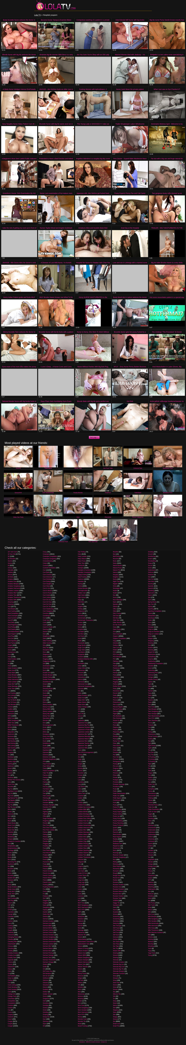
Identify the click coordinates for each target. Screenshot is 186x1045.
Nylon (115, 602)
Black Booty (11, 823)
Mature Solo (82, 964)
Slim (114, 1014)
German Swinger (48, 955)
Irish (79, 691)
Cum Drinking (47, 579)
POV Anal (116, 654)
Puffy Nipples (117, 798)
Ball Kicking (11, 743)
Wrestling (151, 946)
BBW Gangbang (13, 720)
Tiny (149, 750)
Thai (149, 727)
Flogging (45, 843)
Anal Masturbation (13, 631)
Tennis (150, 723)
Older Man (116, 620)
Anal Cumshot (12, 618)
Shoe (114, 976)
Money (80, 1017)
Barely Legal (12, 761)
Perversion (116, 691)
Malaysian (81, 916)
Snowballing (152, 561)
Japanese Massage (84, 736)
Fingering (46, 821)
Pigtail (115, 714)
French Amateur (48, 871)
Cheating (11, 939)
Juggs (80, 759)
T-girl (149, 684)
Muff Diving (116, 556)
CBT (9, 905)
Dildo (44, 638)
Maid (79, 914)
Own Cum (116, 647)
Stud (149, 645)
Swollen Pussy (152, 679)
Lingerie (80, 866)
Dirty (44, 645)
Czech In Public (48, 627)
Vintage (150, 864)
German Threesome (49, 960)
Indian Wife (81, 668)
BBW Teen (11, 723)
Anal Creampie (12, 615)
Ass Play (10, 698)
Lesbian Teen (82, 855)
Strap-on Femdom (154, 631)
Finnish (45, 823)
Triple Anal (151, 807)
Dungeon (46, 695)
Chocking (11, 948)
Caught (10, 930)
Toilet (149, 770)
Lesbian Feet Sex (83, 821)
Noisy (115, 586)
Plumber (115, 736)
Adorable (11, 570)
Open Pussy (117, 629)
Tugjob (150, 814)
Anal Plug (11, 636)
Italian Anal (81, 698)
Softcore (150, 572)
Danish (45, 631)
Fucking (45, 884)
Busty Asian (11, 889)
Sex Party (116, 944)
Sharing (115, 953)
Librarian (80, 859)
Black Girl (11, 827)
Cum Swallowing (48, 609)
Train (149, 786)
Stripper (150, 638)
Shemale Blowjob (118, 971)
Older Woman (117, 622)
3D (9, 556)
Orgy (114, 641)
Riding (115, 862)
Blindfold (10, 832)
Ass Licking (11, 695)
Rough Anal (116, 875)
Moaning (80, 998)
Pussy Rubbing (118, 821)
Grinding (45, 1012)
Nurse (115, 597)
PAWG (115, 650)
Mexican (80, 976)
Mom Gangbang (83, 1008)
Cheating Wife (12, 941)
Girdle (45, 967)
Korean (80, 775)
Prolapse (116, 780)
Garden (45, 912)
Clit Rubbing (12, 976)
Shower (115, 989)
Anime (10, 650)
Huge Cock (81, 647)
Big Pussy (11, 802)
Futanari (45, 896)
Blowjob (10, 839)
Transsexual (152, 793)
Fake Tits (46, 773)
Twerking (151, 818)
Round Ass (116, 878)
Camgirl (10, 914)
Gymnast (46, 1021)
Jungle (80, 764)
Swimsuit (151, 675)
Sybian (150, 682)
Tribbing (150, 798)
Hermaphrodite (82, 590)
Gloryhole (46, 985)
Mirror (80, 989)
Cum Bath (46, 572)
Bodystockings (12, 848)
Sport (149, 600)
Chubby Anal (12, 955)
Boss (9, 859)
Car (9, 919)
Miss (79, 992)
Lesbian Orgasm (83, 839)
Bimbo (10, 812)
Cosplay (10, 1014)
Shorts (115, 985)
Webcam (151, 894)
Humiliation (81, 652)
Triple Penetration (153, 809)
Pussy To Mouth (118, 825)
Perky (115, 688)
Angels (10, 645)
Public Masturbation (119, 793)
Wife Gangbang (153, 919)
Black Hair (11, 830)
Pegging (115, 682)
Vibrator (150, 862)
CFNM (10, 910)
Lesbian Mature (83, 834)
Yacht (150, 948)
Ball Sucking (12, 748)
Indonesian (81, 670)
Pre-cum (115, 766)
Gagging (45, 903)
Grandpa (45, 1005)
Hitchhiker (81, 602)
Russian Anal (117, 887)
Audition (10, 709)
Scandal (115, 912)
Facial (45, 768)
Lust (79, 898)
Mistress (80, 996)
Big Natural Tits (13, 798)
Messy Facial (82, 973)
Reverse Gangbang (119, 857)
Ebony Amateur (48, 704)
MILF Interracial (83, 907)
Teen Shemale (152, 720)
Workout (150, 941)
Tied (149, 741)
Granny (45, 1008)
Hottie (80, 641)
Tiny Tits (150, 755)
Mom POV (81, 1014)
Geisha (45, 916)
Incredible (81, 663)
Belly (9, 782)
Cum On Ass (47, 600)
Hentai (80, 586)
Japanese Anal (82, 723)
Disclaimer (82, 1042)
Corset (10, 1012)
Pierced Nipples (118, 707)
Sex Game (116, 941)
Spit (149, 597)
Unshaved (151, 841)
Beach (10, 768)
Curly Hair (46, 620)
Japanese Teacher (84, 743)
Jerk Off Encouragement (85, 752)
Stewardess (152, 615)
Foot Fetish (46, 850)
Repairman (116, 846)
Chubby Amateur (13, 953)
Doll (44, 663)
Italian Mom (81, 704)
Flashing (45, 839)
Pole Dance (116, 745)
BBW (9, 716)
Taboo (150, 686)
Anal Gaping (12, 629)
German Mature (48, 948)
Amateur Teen (12, 595)
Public (115, 791)
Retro (114, 850)
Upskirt (150, 843)
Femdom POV (47, 807)
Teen (149, 704)
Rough (115, 873)
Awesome (11, 714)
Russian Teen (117, 898)
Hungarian (81, 654)
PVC (114, 659)
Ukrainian (151, 825)
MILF (79, 900)
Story (149, 625)
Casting (10, 925)
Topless (150, 777)
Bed (9, 775)
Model (80, 1001)
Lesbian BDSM (82, 812)
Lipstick (80, 868)
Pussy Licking (117, 814)
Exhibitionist (46, 743)
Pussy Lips (116, 816)
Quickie (115, 830)
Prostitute (116, 786)
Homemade (81, 618)
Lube (79, 891)
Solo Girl (151, 579)
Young (150, 955)
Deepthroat (46, 636)
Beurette (10, 786)
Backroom (11, 734)
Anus (9, 654)
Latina (80, 791)
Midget (80, 978)
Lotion (80, 887)
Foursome (46, 862)
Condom (10, 1005)
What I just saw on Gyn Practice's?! (167, 89)
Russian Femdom (118, 889)
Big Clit (10, 793)
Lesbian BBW (82, 809)
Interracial (81, 682)
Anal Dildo (11, 622)
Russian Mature (118, 891)
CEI (9, 907)
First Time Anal (47, 827)
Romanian (116, 868)
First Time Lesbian (49, 830)
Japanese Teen (83, 745)
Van (149, 857)
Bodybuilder (11, 846)
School (115, 914)
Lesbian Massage (83, 832)
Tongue (150, 773)
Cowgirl (10, 1026)
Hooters (80, 625)
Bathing (10, 764)
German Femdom (48, 935)
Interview (81, 688)
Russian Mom (117, 894)
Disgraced (46, 654)
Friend (45, 880)
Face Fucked (47, 764)
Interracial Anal (82, 684)
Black (9, 821)
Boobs (10, 853)
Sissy (114, 1001)
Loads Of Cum (82, 873)
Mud (114, 554)
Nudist (115, 593)
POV (114, 652)
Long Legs (81, 882)
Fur (44, 894)
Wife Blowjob (152, 916)
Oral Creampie (117, 634)
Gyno (44, 1023)
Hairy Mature (82, 559)
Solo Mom (151, 581)
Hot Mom (81, 634)
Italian (80, 693)
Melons (80, 969)
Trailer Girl (151, 784)
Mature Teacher (83, 967)
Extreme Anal (47, 757)
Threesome (151, 734)
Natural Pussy (117, 568)
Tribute (150, 800)
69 (8, 565)
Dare (44, 634)
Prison (115, 775)
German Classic (48, 932)
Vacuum (150, 853)
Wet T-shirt (151, 905)
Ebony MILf (46, 714)
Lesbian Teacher (83, 853)
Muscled (115, 559)
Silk (114, 996)
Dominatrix (46, 668)
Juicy (79, 761)
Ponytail (115, 752)
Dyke (44, 700)
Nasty (115, 563)
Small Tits (116, 1026)
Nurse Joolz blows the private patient (130, 89)
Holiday (80, 609)
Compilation (11, 1003)
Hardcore (81, 579)
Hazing (80, 584)
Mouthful (115, 552)
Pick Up (115, 704)
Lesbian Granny (83, 823)
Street (150, 636)
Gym (44, 1019)
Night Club (116, 581)
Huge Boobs (82, 645)
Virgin (150, 868)
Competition (11, 1001)
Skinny (115, 1005)
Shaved (115, 955)
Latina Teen (81, 793)
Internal (80, 679)
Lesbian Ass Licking (84, 807)
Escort (45, 729)
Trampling (151, 789)
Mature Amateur (83, 951)
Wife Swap (151, 928)
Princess (115, 773)
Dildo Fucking (47, 641)
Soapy (150, 563)
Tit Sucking (151, 761)
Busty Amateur (12, 887)
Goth (44, 1001)
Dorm (44, 670)
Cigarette (11, 960)
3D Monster (11, 559)
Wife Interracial (153, 925)
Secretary (116, 921)
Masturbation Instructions (86, 941)
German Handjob (48, 939)
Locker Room (82, 875)
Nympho (115, 604)
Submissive (151, 654)
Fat (44, 784)
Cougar (10, 1021)
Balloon (10, 750)
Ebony (45, 702)
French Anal (46, 873)
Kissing (80, 768)
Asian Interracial (13, 679)
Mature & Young (83, 948)
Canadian (11, 916)
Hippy (80, 600)
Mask (79, 928)
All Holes (10, 577)
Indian (80, 666)
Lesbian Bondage (83, 814)
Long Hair (81, 880)
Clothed (10, 980)
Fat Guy (45, 786)
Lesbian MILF (82, 830)
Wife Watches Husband (155, 932)
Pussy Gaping (117, 812)
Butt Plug (11, 900)
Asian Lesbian (12, 682)
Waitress (151, 882)
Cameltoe (11, 912)
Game (45, 905)
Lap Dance (81, 786)
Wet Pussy (151, 903)
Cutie (44, 622)
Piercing (115, 711)
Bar (9, 755)
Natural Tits (116, 570)
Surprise (150, 659)
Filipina (45, 814)
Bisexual (10, 814)
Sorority (150, 584)
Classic (10, 964)
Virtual (150, 871)
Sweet (150, 668)
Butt (9, 896)
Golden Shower (48, 994)
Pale (114, 663)
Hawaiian (81, 581)
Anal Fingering (12, 625)
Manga (80, 923)
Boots (10, 855)
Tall (149, 688)
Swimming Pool (153, 672)
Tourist (150, 780)
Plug (114, 734)
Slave (115, 1012)
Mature (80, 946)
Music (115, 561)
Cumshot (46, 613)
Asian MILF (11, 684)
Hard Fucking (82, 577)
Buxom (10, 903)
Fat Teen (45, 791)
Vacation (151, 850)
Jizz (79, 757)
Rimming (116, 864)
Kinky (79, 766)
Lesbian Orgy (82, 841)
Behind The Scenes (14, 780)
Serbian (115, 939)
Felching (45, 798)
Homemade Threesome (85, 620)
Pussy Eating (117, 809)
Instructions (81, 677)
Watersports (152, 889)
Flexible (45, 841)
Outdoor (115, 645)
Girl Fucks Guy (47, 971)
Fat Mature (46, 789)
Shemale (116, 960)
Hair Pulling (81, 552)
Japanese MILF (83, 734)
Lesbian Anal (82, 805)
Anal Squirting (12, 641)
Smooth (150, 554)
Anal (9, 606)
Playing (115, 729)
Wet (149, 900)
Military (80, 982)
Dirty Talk (46, 647)
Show (115, 987)
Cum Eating (46, 581)
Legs (79, 800)
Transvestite (152, 796)
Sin (114, 998)
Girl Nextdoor (47, 973)
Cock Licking (12, 985)
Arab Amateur (12, 659)
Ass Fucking (12, 693)
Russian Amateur (118, 884)
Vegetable (151, 859)
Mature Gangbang (83, 957)
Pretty (115, 770)
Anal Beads (11, 609)
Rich (114, 859)
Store (149, 622)
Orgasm (115, 636)
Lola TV (37, 15)
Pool (114, 755)
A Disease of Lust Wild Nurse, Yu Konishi (56, 263)
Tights (150, 748)
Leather (80, 798)
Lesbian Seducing (83, 846)
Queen (115, 827)
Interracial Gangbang (84, 686)
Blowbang (11, 837)
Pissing (115, 723)
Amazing (10, 602)
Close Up (11, 978)
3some (10, 561)
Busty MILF (11, 891)
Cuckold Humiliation (49, 568)
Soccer (150, 565)
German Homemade (49, 941)
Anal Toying (11, 643)
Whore (150, 910)
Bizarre (10, 818)
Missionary (81, 994)
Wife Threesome (153, 930)
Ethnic (45, 732)
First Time (46, 825)
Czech (45, 625)
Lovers (80, 889)
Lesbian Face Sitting (84, 818)
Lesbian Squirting (83, 850)
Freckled (45, 866)
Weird (150, 898)
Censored (11, 935)
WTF (149, 880)
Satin (114, 907)
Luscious (80, 896)
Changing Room (13, 937)
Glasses (45, 982)
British (10, 873)
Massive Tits (82, 935)
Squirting (151, 609)
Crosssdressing (48, 561)
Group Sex (46, 1017)
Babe (9, 729)
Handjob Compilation (84, 572)
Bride (9, 871)
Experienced (47, 748)
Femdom (45, 802)
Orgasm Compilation (119, 638)
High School (82, 597)
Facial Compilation (49, 770)
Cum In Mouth (47, 590)
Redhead (116, 841)
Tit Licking (151, 759)
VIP (149, 848)
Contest (10, 1008)
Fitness (45, 837)
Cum (44, 570)
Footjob (45, 855)
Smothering (151, 556)
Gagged (45, 900)
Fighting (45, 812)
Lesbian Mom (82, 837)
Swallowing (151, 661)
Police (115, 748)
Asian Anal (11, 670)
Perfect (115, 684)
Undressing (151, 834)
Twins (150, 821)
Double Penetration (49, 679)
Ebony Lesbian (47, 711)
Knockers (81, 773)
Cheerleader (12, 944)
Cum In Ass (46, 588)
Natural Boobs (117, 565)
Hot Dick (130, 401)
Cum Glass (46, 586)
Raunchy (116, 832)
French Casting (48, 875)
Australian (11, 711)
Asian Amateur (12, 668)
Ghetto (45, 964)
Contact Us (104, 1042)
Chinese (10, 946)
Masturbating (82, 939)
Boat (9, 843)
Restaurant (116, 848)
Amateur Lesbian (13, 590)
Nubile (115, 590)
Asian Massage (13, 686)
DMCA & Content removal (93, 1042)
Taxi (149, 698)
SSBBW (115, 900)
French (45, 868)
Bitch (9, 816)
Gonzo (45, 996)
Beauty (10, 770)
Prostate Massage (119, 784)
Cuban (45, 563)
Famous (45, 775)
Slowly (115, 1019)
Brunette (10, 875)
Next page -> (94, 437)
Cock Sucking (12, 989)
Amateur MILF (12, 593)
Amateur (10, 579)
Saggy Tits (116, 903)
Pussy (115, 805)
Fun (44, 889)
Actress (10, 568)
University (151, 839)
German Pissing (48, 953)
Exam (45, 741)
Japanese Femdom (84, 727)
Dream (45, 684)
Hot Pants (81, 636)
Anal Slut (11, 638)
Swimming (151, 670)
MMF (79, 912)
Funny (45, 891)
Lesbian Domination (84, 816)
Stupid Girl (151, 652)
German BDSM (48, 928)
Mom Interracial (83, 1012)
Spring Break (152, 602)
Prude (115, 789)
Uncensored (152, 827)
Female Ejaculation (49, 800)
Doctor (45, 657)
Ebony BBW (47, 709)
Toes (149, 768)
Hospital (80, 629)
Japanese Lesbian (83, 732)
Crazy (45, 552)
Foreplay (45, 857)
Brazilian (10, 868)
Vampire (150, 855)
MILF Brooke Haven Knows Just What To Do (56, 297)
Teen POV (151, 718)
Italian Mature (82, 702)
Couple (10, 1023)
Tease (150, 702)
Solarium (151, 574)
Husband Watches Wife (85, 659)
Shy (114, 992)
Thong (150, 732)
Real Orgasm (117, 837)
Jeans (80, 750)
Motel (79, 1023)
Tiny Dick (151, 752)
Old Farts (116, 615)
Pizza (114, 725)
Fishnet (45, 832)
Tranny (150, 791)
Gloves (45, 987)
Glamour (45, 980)
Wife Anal (151, 914)
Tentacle (150, 725)
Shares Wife (117, 951)
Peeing (115, 679)
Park (114, 670)
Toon (149, 775)
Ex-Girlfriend (47, 739)
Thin (149, 729)
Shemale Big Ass (118, 964)
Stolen (150, 620)
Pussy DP (116, 807)
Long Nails (81, 884)
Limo (79, 864)
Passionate (116, 677)
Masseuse (81, 932)
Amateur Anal (12, 581)
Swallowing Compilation (155, 663)
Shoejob (115, 978)
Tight (149, 743)
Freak (45, 864)
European (46, 734)
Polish (115, 750)
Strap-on (151, 629)
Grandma (46, 1003)
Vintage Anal (152, 866)
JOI (79, 711)
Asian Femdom (13, 677)
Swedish (150, 666)
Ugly (149, 823)
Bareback (11, 757)
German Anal (47, 923)
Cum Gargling (47, 584)
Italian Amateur (82, 695)
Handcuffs (81, 565)
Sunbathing (151, 657)
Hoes (79, 604)
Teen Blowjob (152, 709)
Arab (9, 657)
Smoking (151, 552)
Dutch (45, 698)
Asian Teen (11, 688)
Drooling (45, 691)
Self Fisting (116, 930)
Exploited (46, 750)
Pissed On (116, 720)
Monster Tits (82, 1021)
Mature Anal (82, 953)
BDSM (10, 727)
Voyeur (150, 878)
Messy (80, 971)
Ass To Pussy (12, 702)
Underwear (151, 832)
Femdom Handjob (48, 805)
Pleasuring (116, 732)
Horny (80, 627)
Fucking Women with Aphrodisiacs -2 (93, 89)
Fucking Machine (48, 887)
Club (9, 982)
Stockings (151, 618)
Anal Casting (12, 611)
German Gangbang (49, 937)
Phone (115, 700)
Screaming (116, 919)
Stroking (150, 643)
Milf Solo (80, 980)
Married (80, 925)
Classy (10, 969)
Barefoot (10, 759)
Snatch (150, 559)
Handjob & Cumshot (84, 570)
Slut (114, 1021)
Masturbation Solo (83, 944)
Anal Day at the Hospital (130, 228)
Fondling (45, 846)
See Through (117, 925)
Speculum (151, 593)
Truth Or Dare (152, 812)
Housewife (81, 643)
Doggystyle (46, 661)
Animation (11, 647)
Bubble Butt (11, 878)
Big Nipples (11, 800)
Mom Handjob (82, 1010)
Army (9, 661)
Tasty (149, 693)
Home (80, 613)
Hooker (80, 622)
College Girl (11, 994)
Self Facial (116, 928)
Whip (149, 907)
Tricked (150, 802)
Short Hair (116, 982)
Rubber (115, 880)
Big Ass (10, 789)
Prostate (115, 782)
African (10, 574)
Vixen (150, 873)
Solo (149, 577)
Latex (79, 789)
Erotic (45, 727)
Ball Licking (11, 745)
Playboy (115, 727)
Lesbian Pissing (83, 843)
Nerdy (115, 579)
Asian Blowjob (12, 675)
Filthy (44, 816)
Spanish (150, 588)
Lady (79, 784)
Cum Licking (47, 597)
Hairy (79, 554)
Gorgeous (46, 998)
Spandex (151, 586)
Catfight (10, 928)
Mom (79, 1003)
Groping (45, 1014)
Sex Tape (116, 946)
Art (9, 663)
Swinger (150, 677)
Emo (44, 723)
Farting (45, 782)
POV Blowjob (117, 657)
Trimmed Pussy (153, 805)
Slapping (116, 1010)
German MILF (47, 946)
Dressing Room (48, 688)
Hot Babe (81, 631)
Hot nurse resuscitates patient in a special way (167, 297)
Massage (81, 930)
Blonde (10, 834)
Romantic (116, 871)
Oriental (115, 643)
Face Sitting (46, 766)
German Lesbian (48, 944)
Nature (115, 572)
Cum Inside (46, 595)
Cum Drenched (48, 577)
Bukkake (10, 880)
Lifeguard (81, 862)
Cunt (44, 618)
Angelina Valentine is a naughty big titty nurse (93, 159)
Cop (9, 1010)
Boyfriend (11, 864)
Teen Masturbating (154, 716)
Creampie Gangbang (49, 559)
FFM (44, 761)
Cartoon (10, 921)
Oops (114, 627)
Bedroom (11, 777)
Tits (149, 766)
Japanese (81, 720)
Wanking (151, 884)
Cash (9, 923)
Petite (115, 695)
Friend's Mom (47, 882)
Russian (115, 882)
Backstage (11, 739)
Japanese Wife (82, 748)
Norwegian (116, 588)
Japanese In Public (84, 729)
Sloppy (115, 1017)
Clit (9, 973)
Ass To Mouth (12, 700)
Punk (114, 802)
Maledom (81, 919)
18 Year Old (11, 554)
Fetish (45, 809)
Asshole (10, 707)
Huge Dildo (81, 650)
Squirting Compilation (155, 611)
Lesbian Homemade (84, 825)
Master (80, 937)
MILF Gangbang (83, 905)
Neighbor (116, 577)
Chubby (10, 951)
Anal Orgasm (12, 634)
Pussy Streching (118, 823)
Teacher (150, 700)
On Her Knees (117, 625)
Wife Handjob (152, 921)
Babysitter (11, 732)
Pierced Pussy (117, 709)
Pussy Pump (117, 818)
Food (44, 848)
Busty (9, 884)
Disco (44, 652)
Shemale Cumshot (119, 973)
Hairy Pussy (82, 561)
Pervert (115, 693)
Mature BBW (82, 955)
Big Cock (11, 796)
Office (115, 609)
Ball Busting (11, 741)
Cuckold (45, 565)
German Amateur (48, 921)
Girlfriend (46, 978)
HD (44, 1026)
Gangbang (46, 907)
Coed (9, 992)
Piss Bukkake (117, 716)
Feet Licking (47, 796)
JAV (79, 709)
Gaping (45, 910)
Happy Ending (82, 574)
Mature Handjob (83, 960)
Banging (10, 752)
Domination (46, 666)
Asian (9, 666)
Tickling (150, 739)
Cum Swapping (48, 611)
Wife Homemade (153, 923)
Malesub (80, 921)
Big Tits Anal (12, 807)
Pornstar (115, 759)
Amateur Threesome (14, 597)
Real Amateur (117, 834)
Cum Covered (47, 574)
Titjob (149, 764)
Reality (115, 839)
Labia (79, 777)
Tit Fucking (151, 757)
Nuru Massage (117, 600)
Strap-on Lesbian (153, 634)
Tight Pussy (151, 745)
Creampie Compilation (50, 556)
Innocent (80, 672)
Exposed (45, 752)
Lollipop (80, 878)
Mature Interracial (83, 962)
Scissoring (116, 916)
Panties (115, 666)
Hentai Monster (83, 588)
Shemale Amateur (118, 962)
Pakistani (116, 661)
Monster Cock (82, 1019)
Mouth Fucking (82, 1026)
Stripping (151, 641)
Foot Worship (47, 853)
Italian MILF (81, 700)
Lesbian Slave (82, 848)
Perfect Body (117, 686)
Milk (79, 985)
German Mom (47, 951)
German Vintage (48, 962)
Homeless (81, 615)
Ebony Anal (46, 707)
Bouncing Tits (12, 862)
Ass (9, 691)
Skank (115, 1003)
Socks (150, 568)
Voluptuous (151, 875)
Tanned (150, 691)
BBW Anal (11, 718)
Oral (114, 631)
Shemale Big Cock (119, 967)
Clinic (9, 971)
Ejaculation (46, 718)
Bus (9, 882)
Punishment (117, 800)
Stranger (151, 627)
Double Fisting (47, 677)
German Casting (48, 930)
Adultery (10, 572)
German (45, 919)
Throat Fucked (152, 736)
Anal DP (10, 620)
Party (114, 675)
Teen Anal (151, 707)
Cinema (10, 962)
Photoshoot (116, 702)
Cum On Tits (47, 606)
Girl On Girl (46, 976)
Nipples (115, 584)
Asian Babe (11, 672)
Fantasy (45, 777)
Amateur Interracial (14, 588)
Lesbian (80, 802)
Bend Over (11, 784)
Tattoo (150, 695)
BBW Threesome (13, 725)
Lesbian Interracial (84, 827)
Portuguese (116, 761)
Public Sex (116, 796)
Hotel (79, 638)
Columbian (11, 998)
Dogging (45, 659)
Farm (44, 780)
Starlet (150, 613)
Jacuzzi (80, 716)
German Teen (47, 957)
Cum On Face (47, 602)
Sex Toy (115, 948)
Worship (150, 944)
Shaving (115, 957)
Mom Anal (81, 1005)
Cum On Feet (47, 604)
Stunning (151, 650)
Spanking (151, 590)
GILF (44, 898)
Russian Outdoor (118, 896)
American (11, 604)
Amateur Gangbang (14, 586)
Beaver (10, 773)
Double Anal (47, 672)
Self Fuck (116, 932)
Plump (115, 739)
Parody (115, 672)
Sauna (115, 910)
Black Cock (11, 825)
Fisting (45, 834)
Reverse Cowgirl (118, 855)
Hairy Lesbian (82, 556)
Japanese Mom (83, 741)
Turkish (150, 816)
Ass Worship (12, 704)
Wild (149, 935)
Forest (45, 859)
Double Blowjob (48, 675)
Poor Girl (116, 757)
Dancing (45, 629)
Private (115, 777)
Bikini (9, 809)
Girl (44, 969)
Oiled (114, 611)
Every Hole (46, 736)
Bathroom (11, 766)
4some (10, 563)
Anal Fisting (11, 627)
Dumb (45, 693)
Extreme (45, 755)
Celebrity (10, 932)
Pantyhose (116, 668)
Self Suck (116, 935)
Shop (114, 980)
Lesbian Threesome (84, 857)
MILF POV (81, 910)
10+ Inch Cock (12, 552)
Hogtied (80, 606)
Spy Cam (151, 604)
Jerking (80, 755)
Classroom (11, 967)
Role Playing (117, 866)
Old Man (115, 618)
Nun (114, 595)
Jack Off (80, 714)
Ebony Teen (46, 716)
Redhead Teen (117, 843)
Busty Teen (11, 894)
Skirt (114, 1008)
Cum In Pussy (47, 593)
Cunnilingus (46, 615)
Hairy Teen (81, 563)
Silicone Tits (117, 994)
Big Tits (10, 805)
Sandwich (116, 905)
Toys (149, 782)
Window (150, 937)
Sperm (150, 595)
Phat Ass (116, 698)
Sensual (115, 937)
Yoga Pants (151, 953)
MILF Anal (81, 903)
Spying (150, 606)
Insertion (80, 675)
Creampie (46, 554)
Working (150, 939)
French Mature (47, 878)
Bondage (11, 850)
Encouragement (48, 725)
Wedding (151, 896)
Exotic (45, 745)
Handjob (80, 568)
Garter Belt (46, 914)
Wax (149, 891)
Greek (45, 1010)
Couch (10, 1019)
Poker (115, 743)
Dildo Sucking (47, 643)
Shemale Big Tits (118, 969)
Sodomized (151, 570)
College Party (12, 996)
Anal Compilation (13, 613)
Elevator (45, 720)
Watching (151, 887)
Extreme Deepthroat (49, 759)
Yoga (149, 951)
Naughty (115, 574)
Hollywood (81, 611)
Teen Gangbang (153, 711)
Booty (10, 857)
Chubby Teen (12, 957)
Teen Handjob (152, 714)
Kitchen (80, 770)
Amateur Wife (12, 600)
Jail (79, 718)
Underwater (151, 830)
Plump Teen (117, 741)
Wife (149, 912)
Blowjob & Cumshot (14, 841)
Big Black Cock (13, 791)
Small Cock (116, 1023)
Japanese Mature (83, 739)
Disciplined (46, 650)
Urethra (150, 846)
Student (150, 647)
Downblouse (47, 682)
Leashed (80, 796)
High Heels (81, 595)
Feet (44, 793)
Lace (79, 780)
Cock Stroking (12, 987)
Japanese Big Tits (83, 725)
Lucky (80, 894)
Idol (79, 661)
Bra (9, 866)
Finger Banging (48, 818)
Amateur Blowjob (13, 584)
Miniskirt (80, 987)
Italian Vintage (82, 707)
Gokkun (45, 992)
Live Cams (81, 871)
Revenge (116, 853)
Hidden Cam (82, 593)
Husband (81, 657)
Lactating (81, 782)
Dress (45, 686)
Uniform (150, 837)
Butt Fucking (12, 898)
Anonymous (11, 652)
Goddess (46, 989)
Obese (115, 606)
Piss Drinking (117, 718)
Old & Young (117, 613)
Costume (11, 1017)
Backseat (11, 736)
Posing (115, 764)
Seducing (116, 923)
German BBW (47, 925)
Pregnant (116, 768)
